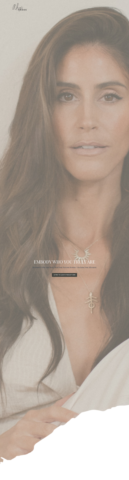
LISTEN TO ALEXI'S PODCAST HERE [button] (65, 275)
